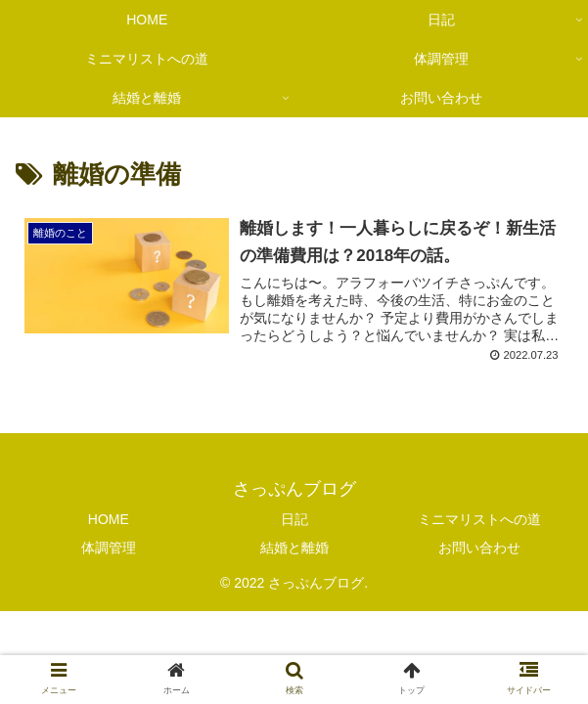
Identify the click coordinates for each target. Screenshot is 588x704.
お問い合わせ (479, 547)
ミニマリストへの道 (479, 519)
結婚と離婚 (294, 547)
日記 (294, 519)
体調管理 (108, 547)
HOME (108, 519)
